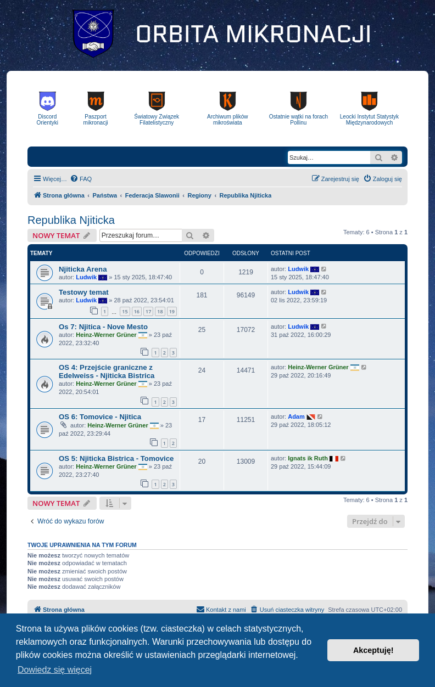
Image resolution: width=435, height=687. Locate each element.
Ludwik (86, 277)
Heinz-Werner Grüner (106, 334)
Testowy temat (84, 292)
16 (137, 311)
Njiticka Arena (83, 269)
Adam (296, 416)
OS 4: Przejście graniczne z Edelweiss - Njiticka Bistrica (106, 371)
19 (172, 311)
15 (124, 311)
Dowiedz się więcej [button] (55, 669)
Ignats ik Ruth (308, 458)
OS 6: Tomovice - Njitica (100, 417)
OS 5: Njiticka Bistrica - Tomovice (116, 458)
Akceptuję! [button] (373, 650)
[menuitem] (81, 178)
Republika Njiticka (71, 220)
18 (160, 311)
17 (148, 311)
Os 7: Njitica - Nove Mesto (103, 327)
